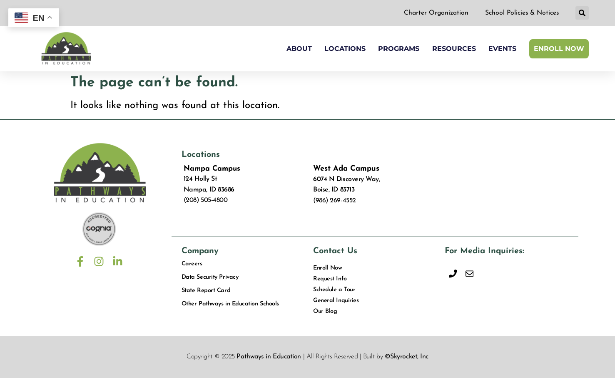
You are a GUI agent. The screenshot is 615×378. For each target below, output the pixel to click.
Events (502, 49)
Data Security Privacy (210, 278)
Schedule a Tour (334, 290)
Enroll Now (559, 49)
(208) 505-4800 (206, 200)
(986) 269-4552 (334, 200)
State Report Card (206, 291)
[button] (582, 13)
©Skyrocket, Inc (406, 357)
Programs (398, 49)
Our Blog (325, 312)
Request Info (330, 279)
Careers (192, 264)
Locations (345, 49)
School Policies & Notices (521, 13)
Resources (454, 49)
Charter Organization (434, 13)
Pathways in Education (269, 357)
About (299, 49)
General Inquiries (336, 301)
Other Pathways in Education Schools (230, 304)
